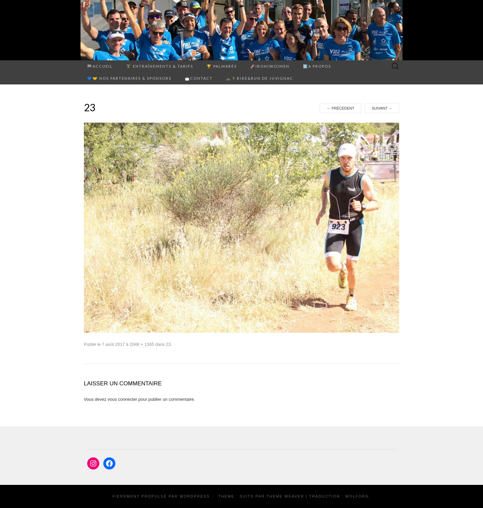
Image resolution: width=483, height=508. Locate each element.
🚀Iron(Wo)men (269, 66)
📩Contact (199, 78)
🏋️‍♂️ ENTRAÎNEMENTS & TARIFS (159, 66)
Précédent (340, 108)
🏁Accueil (100, 66)
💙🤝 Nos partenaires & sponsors (129, 78)
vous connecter (122, 399)
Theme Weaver (285, 496)
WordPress (194, 496)
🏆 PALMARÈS (222, 66)
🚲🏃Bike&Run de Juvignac (259, 78)
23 (168, 344)
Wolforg (357, 496)
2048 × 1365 (142, 344)
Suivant (382, 108)
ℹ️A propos (317, 66)
